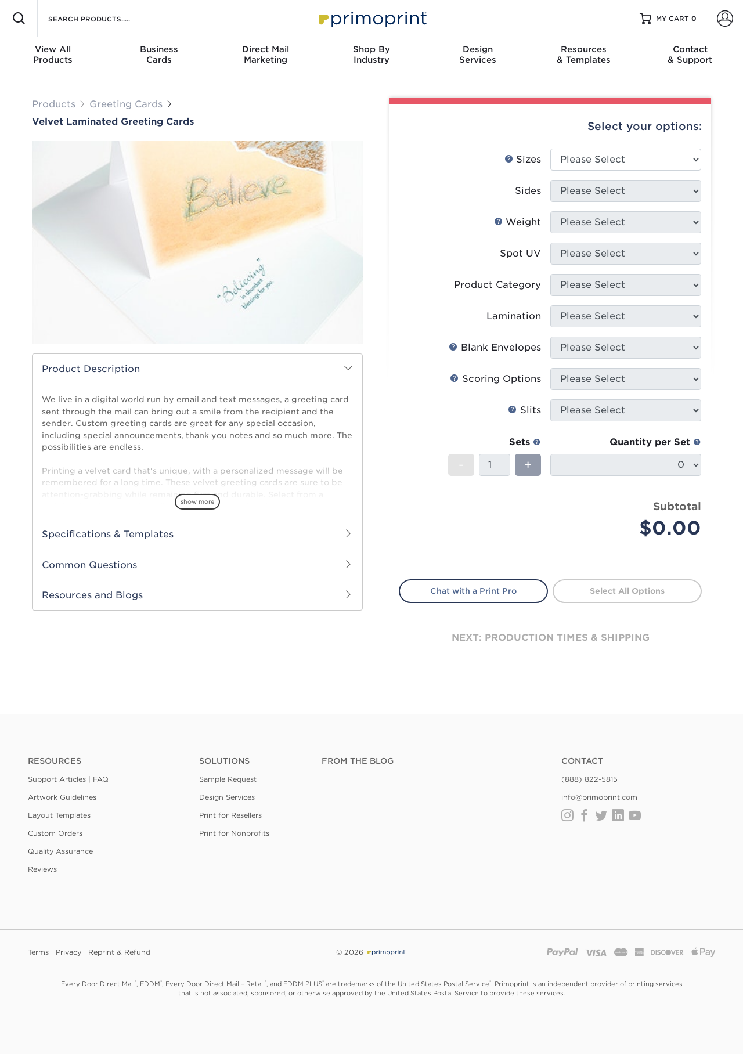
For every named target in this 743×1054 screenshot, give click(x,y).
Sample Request (228, 779)
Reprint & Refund (119, 952)
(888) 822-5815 (589, 779)
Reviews (42, 869)
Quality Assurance (60, 851)
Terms (38, 952)
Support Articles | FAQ (68, 779)
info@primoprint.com (599, 797)
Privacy (68, 952)
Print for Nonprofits (234, 833)
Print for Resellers (230, 815)
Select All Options (627, 590)
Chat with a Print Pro (473, 590)
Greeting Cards (127, 104)
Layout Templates (59, 815)
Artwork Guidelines (62, 797)
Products (53, 104)
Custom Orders (55, 833)
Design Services (227, 797)
